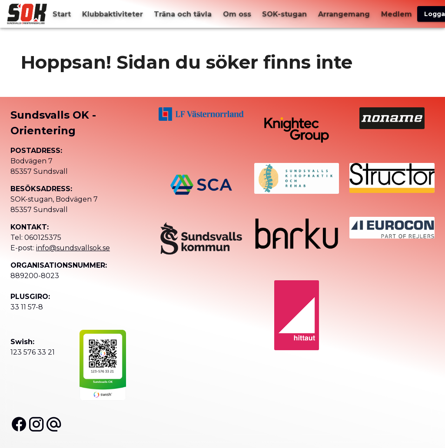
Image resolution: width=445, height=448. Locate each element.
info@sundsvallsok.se (73, 248)
